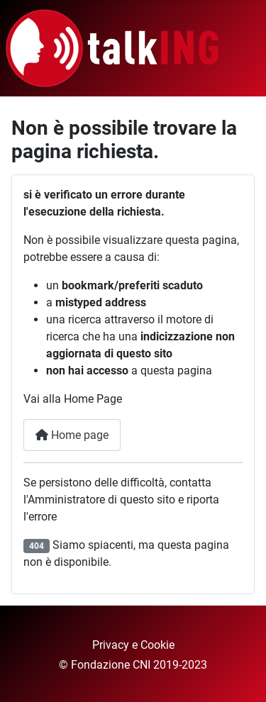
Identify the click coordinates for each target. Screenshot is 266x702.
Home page (72, 435)
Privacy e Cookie (133, 645)
